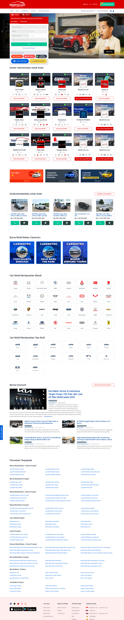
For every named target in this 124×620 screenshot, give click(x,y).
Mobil (15, 14)
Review (59, 610)
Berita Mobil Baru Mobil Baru (53, 560)
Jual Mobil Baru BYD (86, 487)
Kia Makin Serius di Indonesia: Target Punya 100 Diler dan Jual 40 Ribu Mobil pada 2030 (65, 394)
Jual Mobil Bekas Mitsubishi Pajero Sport (57, 495)
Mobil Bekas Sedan (50, 524)
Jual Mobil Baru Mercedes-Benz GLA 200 (21, 508)
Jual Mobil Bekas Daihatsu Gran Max (55, 498)
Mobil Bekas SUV (15, 521)
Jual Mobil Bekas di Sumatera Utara (91, 540)
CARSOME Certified (37, 61)
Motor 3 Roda (49, 578)
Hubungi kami (76, 610)
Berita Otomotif (53, 400)
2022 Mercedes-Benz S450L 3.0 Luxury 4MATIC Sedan (104, 215)
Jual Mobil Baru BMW (16, 487)
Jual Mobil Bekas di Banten (88, 534)
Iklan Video (29, 56)
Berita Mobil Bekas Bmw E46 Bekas (91, 550)
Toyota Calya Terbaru (51, 585)
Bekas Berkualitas (20, 61)
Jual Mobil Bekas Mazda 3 (17, 500)
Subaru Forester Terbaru (88, 591)
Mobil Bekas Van (85, 527)
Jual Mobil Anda (48, 616)
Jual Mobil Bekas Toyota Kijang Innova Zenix (58, 500)
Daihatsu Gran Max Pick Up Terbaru (55, 588)
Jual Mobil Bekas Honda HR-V (18, 498)
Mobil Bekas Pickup (15, 524)
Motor (26, 15)
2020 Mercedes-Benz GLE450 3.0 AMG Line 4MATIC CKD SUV (60, 215)
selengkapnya (48, 416)
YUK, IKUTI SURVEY (1, 432)
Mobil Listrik (28, 425)
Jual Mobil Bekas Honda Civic (89, 498)
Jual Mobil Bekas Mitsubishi (18, 472)
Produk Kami (75, 613)
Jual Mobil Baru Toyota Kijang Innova (20, 513)
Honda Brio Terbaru (15, 591)
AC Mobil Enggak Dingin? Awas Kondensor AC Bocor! (93, 422)
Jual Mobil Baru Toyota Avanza (89, 513)
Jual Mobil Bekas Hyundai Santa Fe (91, 500)
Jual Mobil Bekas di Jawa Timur (19, 537)
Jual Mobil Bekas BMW (87, 469)
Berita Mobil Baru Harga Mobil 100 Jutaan (93, 560)
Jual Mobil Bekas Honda (52, 469)
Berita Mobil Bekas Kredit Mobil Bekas (56, 553)
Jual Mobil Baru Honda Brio (53, 513)
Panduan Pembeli (81, 425)
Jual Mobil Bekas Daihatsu (53, 474)
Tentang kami (75, 607)
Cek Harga (23, 21)
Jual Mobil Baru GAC (16, 482)
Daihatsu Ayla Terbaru (87, 585)
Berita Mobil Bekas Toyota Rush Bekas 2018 (57, 550)
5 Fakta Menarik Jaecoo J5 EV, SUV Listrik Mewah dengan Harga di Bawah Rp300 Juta (43, 438)
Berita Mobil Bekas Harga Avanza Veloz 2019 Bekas (96, 547)
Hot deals (17, 56)
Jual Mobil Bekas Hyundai (88, 474)
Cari (29, 44)
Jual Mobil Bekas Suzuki (17, 474)
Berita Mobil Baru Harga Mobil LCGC (91, 566)
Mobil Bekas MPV (86, 521)
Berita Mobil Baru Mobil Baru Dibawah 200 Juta (23, 560)
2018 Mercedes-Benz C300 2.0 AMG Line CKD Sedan (39, 215)
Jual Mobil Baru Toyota (16, 485)
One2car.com (93, 613)
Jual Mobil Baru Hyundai (52, 482)
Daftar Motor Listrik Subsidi (53, 575)
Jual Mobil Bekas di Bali (16, 540)
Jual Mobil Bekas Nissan (52, 472)
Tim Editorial (61, 613)
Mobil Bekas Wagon (15, 527)
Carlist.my (92, 610)
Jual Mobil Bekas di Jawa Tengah (54, 537)
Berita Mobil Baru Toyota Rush (53, 566)
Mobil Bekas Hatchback (52, 521)
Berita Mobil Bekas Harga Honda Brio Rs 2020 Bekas (25, 553)
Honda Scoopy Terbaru (87, 572)
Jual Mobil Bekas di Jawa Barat (54, 534)
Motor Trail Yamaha (86, 578)
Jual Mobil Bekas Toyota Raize (89, 495)
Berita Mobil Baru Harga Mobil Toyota (91, 563)
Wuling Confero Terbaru (52, 591)
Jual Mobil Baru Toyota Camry (53, 511)
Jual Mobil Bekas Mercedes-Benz (90, 472)
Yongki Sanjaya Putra (83, 444)
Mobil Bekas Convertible (52, 527)
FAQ (73, 616)
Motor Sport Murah (86, 575)
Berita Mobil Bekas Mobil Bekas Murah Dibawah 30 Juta (26, 547)
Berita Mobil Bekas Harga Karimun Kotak (21, 550)
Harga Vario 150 (14, 572)
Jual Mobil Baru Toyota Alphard (90, 511)
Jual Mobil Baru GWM (87, 482)
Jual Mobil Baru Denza (51, 485)
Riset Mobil (46, 613)
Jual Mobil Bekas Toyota (17, 469)
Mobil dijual (46, 607)
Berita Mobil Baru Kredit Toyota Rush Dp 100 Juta (24, 563)
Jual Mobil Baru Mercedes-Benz (90, 485)
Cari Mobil (14, 21)
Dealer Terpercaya (40, 56)
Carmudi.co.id (103, 607)
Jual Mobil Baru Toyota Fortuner (54, 508)
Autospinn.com (103, 613)
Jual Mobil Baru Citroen (52, 487)
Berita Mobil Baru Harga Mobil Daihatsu (56, 563)
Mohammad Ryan (29, 427)
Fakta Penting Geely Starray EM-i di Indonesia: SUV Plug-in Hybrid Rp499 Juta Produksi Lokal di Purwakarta (94, 439)
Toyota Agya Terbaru (16, 585)
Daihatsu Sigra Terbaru (87, 588)
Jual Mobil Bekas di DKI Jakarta (19, 534)
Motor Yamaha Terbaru (51, 572)
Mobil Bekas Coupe (86, 524)
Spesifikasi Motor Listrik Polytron (19, 578)
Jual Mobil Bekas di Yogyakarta (90, 537)
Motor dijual (46, 610)
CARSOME (92, 616)
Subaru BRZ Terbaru (15, 588)
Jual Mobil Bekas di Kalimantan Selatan (56, 540)
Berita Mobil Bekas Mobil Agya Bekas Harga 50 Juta (60, 547)
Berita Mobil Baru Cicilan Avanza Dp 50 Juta (22, 566)
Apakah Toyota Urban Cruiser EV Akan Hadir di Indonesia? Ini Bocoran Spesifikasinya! (41, 422)
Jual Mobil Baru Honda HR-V (18, 511)
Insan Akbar (51, 403)
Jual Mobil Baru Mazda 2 (88, 508)
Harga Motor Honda (15, 575)
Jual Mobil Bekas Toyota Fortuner (19, 495)
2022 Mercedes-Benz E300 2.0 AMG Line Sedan (19, 214)
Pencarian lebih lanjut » (29, 48)
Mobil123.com (94, 607)
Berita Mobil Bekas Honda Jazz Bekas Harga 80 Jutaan (96, 553)
